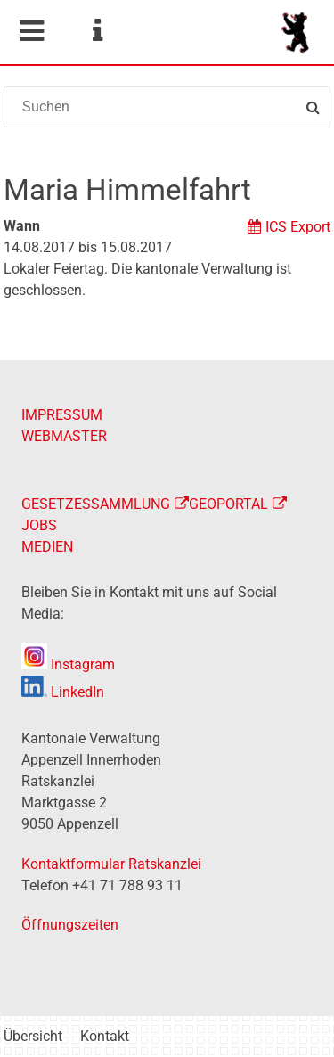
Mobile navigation (31, 31)
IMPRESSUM (61, 414)
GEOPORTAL (228, 504)
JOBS (39, 525)
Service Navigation (97, 31)
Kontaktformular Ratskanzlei (111, 864)
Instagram (68, 664)
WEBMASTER (64, 436)
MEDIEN (47, 546)
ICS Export (297, 226)
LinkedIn (62, 692)
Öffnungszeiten (69, 924)
